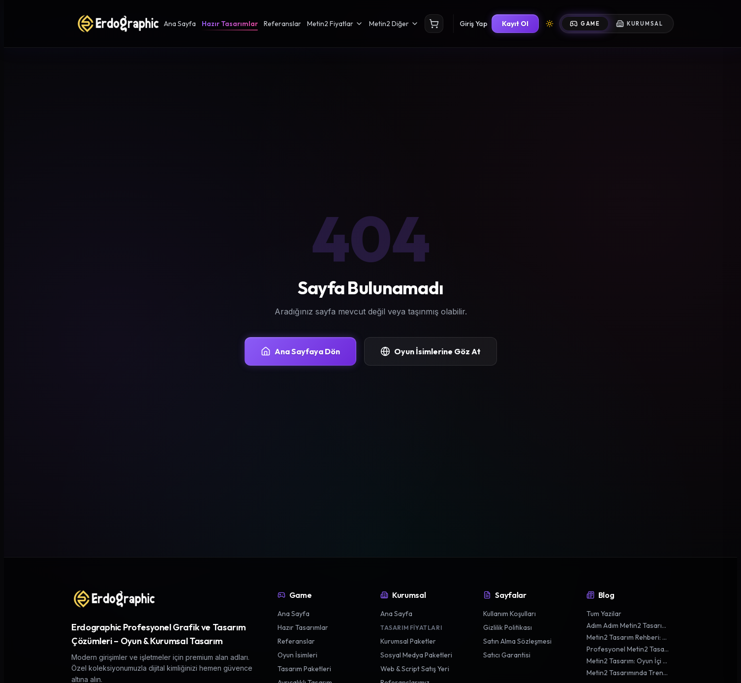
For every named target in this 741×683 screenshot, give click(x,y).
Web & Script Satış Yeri (414, 668)
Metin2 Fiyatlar (335, 23)
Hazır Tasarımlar (230, 23)
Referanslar (282, 23)
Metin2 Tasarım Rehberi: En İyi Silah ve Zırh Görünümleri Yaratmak (628, 637)
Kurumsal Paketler (408, 641)
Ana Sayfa (180, 23)
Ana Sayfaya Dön (300, 351)
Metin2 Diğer (394, 23)
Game (585, 24)
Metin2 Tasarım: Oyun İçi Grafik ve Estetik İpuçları (628, 660)
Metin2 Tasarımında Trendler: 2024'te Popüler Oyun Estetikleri (628, 672)
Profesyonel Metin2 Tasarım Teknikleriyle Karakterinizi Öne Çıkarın (628, 649)
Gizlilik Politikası (507, 627)
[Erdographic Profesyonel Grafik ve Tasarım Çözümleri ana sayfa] (113, 599)
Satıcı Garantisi (506, 655)
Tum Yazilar (604, 613)
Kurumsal (639, 24)
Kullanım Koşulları (509, 613)
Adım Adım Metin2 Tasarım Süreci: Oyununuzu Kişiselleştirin (628, 625)
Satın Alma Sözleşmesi (517, 641)
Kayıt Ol (515, 23)
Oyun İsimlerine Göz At (430, 351)
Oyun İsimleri (297, 655)
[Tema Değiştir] (549, 24)
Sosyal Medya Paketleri (416, 655)
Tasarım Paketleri (304, 668)
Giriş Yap (474, 23)
